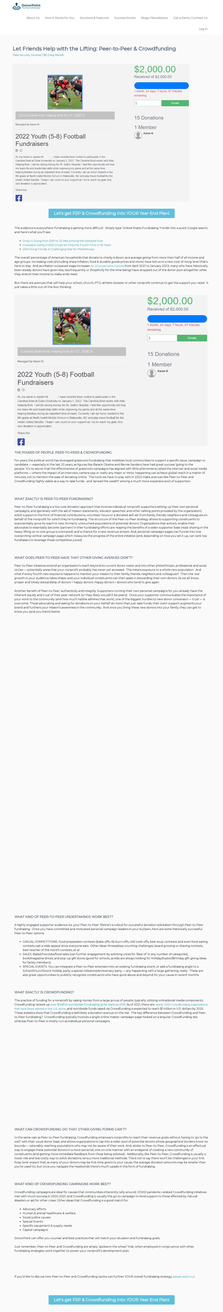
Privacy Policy (201, 1301)
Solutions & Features (90, 18)
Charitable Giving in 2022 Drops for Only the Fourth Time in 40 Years (65, 233)
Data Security (21, 44)
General (36, 44)
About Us (34, 18)
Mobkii (63, 1301)
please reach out (164, 1236)
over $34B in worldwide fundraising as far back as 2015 (52, 972)
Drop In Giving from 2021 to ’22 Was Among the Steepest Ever (61, 229)
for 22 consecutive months (63, 255)
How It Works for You (59, 18)
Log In (204, 18)
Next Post (202, 1278)
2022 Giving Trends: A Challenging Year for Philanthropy (57, 238)
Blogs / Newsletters (146, 18)
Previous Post (23, 1278)
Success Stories (118, 18)
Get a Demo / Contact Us (178, 18)
